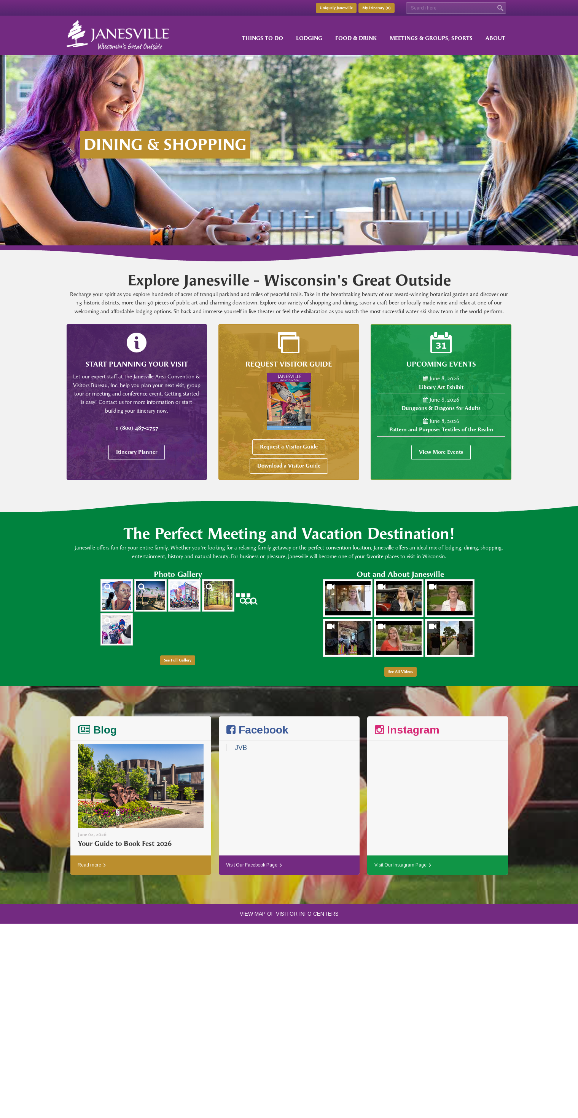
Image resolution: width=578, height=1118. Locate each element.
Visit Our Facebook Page (254, 865)
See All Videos (400, 672)
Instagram (407, 730)
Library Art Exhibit (441, 387)
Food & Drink (356, 38)
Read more (92, 865)
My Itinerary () (376, 8)
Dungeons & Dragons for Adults (441, 408)
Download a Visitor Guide (288, 466)
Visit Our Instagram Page (402, 865)
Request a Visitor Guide (289, 447)
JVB (241, 747)
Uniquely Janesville (336, 8)
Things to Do (262, 38)
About (495, 38)
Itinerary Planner (136, 452)
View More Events (441, 452)
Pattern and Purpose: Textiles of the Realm (441, 429)
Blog (97, 730)
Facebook (257, 730)
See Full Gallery (177, 660)
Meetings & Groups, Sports (431, 38)
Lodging (309, 38)
